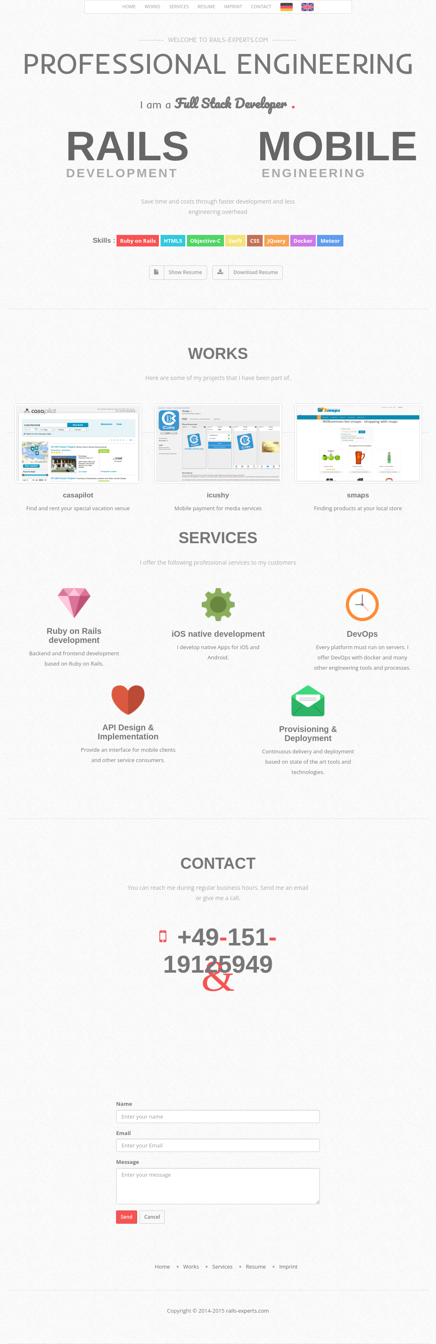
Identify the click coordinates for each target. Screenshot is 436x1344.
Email (123, 1133)
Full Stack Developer (231, 103)
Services (179, 6)
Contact (261, 6)
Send (127, 1216)
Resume (206, 6)
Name (124, 1103)
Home (129, 6)
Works (152, 6)
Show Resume (185, 272)
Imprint (233, 6)
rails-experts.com (247, 1310)
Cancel (152, 1216)
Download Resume (255, 272)
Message (127, 1162)
